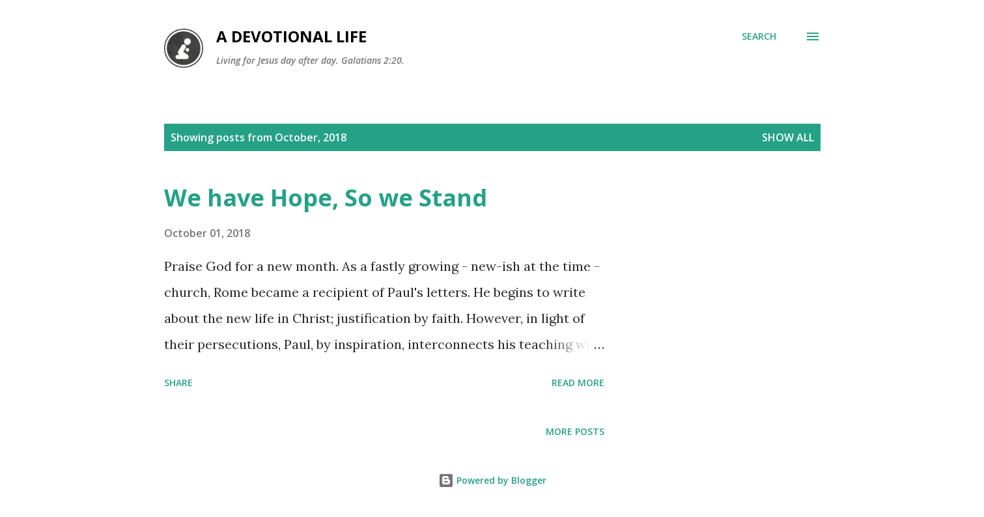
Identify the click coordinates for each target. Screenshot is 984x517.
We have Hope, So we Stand (325, 198)
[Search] (759, 36)
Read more (578, 382)
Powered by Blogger (492, 480)
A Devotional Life (291, 36)
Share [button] (178, 382)
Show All (788, 137)
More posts (575, 431)
